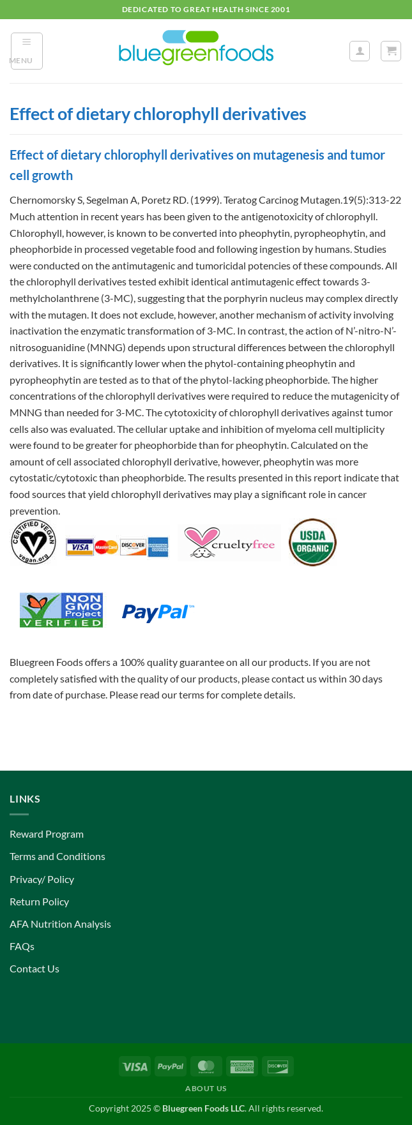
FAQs (22, 946)
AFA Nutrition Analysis (60, 923)
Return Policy (39, 901)
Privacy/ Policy (42, 879)
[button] (27, 51)
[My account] (359, 51)
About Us (206, 1088)
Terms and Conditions (57, 856)
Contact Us (34, 968)
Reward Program (47, 833)
